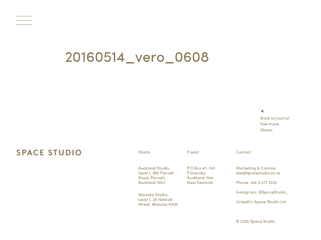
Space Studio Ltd (270, 201)
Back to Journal (274, 117)
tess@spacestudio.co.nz (258, 172)
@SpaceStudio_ (273, 191)
